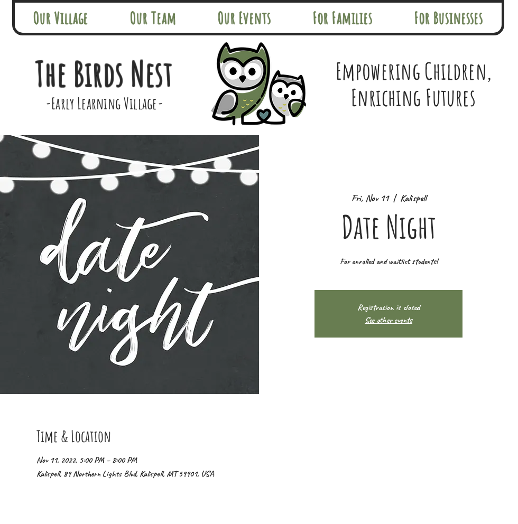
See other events (388, 320)
